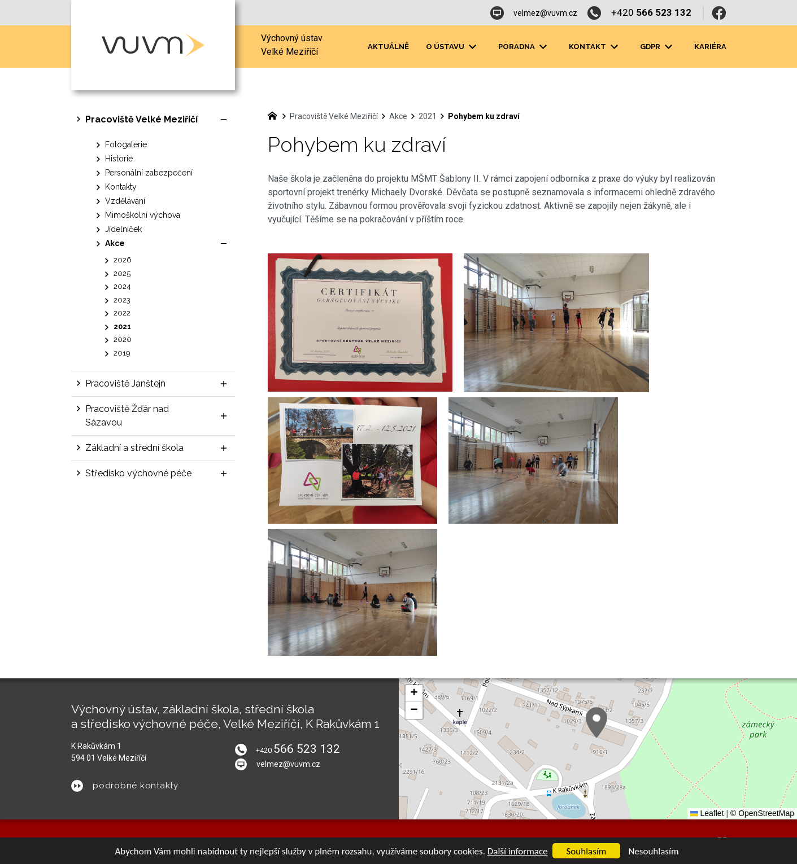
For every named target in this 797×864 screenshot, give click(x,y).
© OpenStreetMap (762, 813)
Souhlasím (587, 851)
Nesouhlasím (653, 851)
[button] (596, 722)
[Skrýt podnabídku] (223, 119)
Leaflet (707, 813)
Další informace (517, 851)
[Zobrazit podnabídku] (472, 46)
